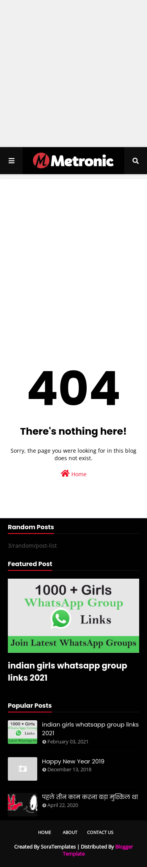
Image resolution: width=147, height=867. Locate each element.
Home (74, 474)
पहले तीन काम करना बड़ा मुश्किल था (90, 797)
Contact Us (100, 832)
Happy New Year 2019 (73, 761)
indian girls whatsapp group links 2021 (67, 671)
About (70, 832)
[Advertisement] (73, 73)
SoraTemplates (58, 846)
